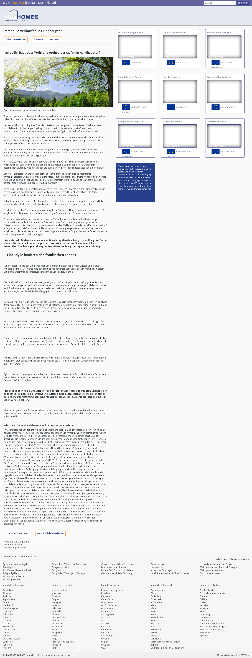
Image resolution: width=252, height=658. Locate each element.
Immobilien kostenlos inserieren (59, 655)
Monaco (155, 623)
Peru (54, 630)
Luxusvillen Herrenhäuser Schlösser (217, 564)
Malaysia (105, 617)
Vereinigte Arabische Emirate (166, 642)
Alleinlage (8, 567)
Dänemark (156, 599)
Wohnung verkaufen (16, 548)
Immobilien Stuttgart (211, 585)
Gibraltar (56, 608)
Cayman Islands (158, 590)
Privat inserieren (16, 39)
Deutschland (206, 590)
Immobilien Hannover (13, 585)
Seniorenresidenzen (210, 573)
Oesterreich (9, 630)
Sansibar (155, 627)
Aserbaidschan (59, 590)
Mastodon (221, 655)
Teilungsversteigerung (17, 542)
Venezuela (156, 639)
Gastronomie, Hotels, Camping (116, 573)
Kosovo (6, 617)
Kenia (203, 611)
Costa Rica (156, 596)
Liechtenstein (59, 617)
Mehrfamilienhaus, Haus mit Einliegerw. (220, 567)
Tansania (7, 645)
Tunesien (56, 645)
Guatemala (107, 608)
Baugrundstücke (60, 567)
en (53, 2)
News (40, 2)
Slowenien (205, 633)
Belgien (56, 599)
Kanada (204, 608)
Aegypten (8, 590)
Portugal (105, 627)
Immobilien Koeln (110, 585)
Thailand (7, 648)
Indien (104, 611)
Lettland (7, 623)
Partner (30, 2)
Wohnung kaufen (11, 579)
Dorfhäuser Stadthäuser (113, 567)
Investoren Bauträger (161, 570)
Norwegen (8, 627)
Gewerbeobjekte (159, 564)
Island (154, 608)
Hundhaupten (49, 110)
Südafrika (8, 642)
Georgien (57, 602)
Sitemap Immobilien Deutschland (168, 648)
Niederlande (206, 620)
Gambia (7, 611)
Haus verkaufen (14, 545)
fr (57, 2)
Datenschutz (232, 655)
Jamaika (204, 605)
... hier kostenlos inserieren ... (232, 559)
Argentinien (9, 599)
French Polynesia (11, 608)
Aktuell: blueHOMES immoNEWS (19, 556)
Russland (105, 633)
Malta (104, 620)
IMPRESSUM (243, 655)
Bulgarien (106, 596)
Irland (154, 605)
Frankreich (8, 605)
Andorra (7, 596)
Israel (153, 611)
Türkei (55, 648)
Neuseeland (206, 617)
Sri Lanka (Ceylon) (12, 639)
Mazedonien (157, 617)
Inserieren (19, 2)
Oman (6, 633)
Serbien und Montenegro (213, 627)
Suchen (7, 2)
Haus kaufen (157, 567)
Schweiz (155, 633)
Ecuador (204, 596)
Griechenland (108, 602)
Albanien (7, 593)
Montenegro (206, 614)
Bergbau (56, 570)
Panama (7, 636)
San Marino (107, 636)
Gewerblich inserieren (47, 39)
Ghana (55, 605)
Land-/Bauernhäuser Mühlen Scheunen (170, 573)
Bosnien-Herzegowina (112, 590)
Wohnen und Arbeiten (14, 576)
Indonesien (156, 602)
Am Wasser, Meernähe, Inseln (17, 570)
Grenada (56, 611)
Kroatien (7, 620)
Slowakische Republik (211, 630)
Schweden (156, 630)
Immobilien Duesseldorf (163, 585)
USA (103, 648)
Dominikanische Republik (212, 593)
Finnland (7, 602)
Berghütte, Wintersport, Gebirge (68, 573)
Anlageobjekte (10, 573)
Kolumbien (8, 614)
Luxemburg (58, 623)
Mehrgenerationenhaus (212, 570)
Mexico (154, 620)
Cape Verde (107, 599)
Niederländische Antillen (212, 623)
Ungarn (105, 642)
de (48, 2)
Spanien (204, 636)
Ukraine (105, 639)
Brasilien (105, 593)
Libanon (56, 614)
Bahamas (56, 596)
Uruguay (105, 645)
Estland (204, 599)
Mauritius (155, 614)
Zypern (154, 645)
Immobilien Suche (35, 655)
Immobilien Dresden (62, 585)
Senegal (155, 636)
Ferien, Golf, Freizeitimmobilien (117, 570)
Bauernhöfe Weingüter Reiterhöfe (69, 564)
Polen (55, 636)
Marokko (105, 623)
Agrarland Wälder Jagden (16, 564)
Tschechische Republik (63, 642)
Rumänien (106, 630)
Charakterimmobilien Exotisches (117, 564)
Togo (54, 639)
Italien (203, 602)
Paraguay (57, 627)
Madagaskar (107, 614)
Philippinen (57, 633)
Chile (153, 593)
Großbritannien (109, 605)
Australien (57, 593)
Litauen (56, 620)
